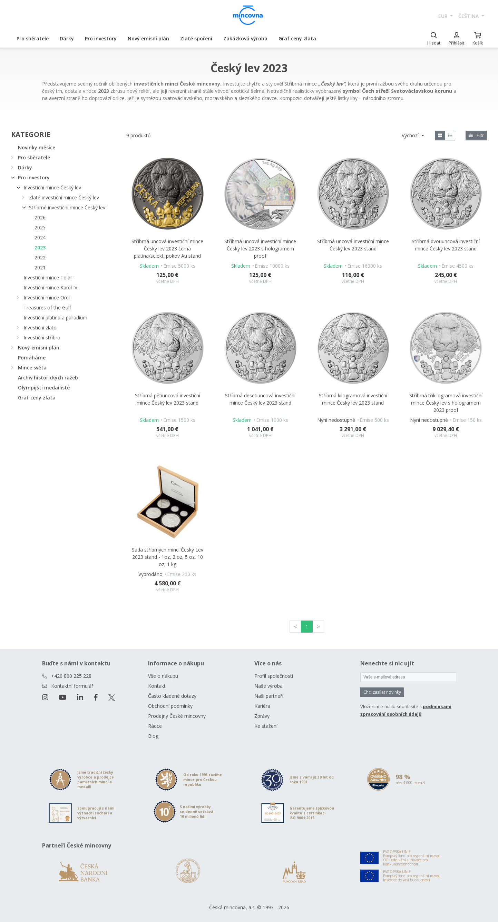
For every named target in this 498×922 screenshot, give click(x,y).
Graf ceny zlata (297, 38)
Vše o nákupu (163, 676)
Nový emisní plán (148, 38)
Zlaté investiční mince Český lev (64, 197)
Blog (153, 736)
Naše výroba (268, 686)
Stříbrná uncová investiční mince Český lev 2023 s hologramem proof (260, 248)
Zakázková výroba (245, 38)
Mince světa (32, 367)
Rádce (155, 726)
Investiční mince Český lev (52, 187)
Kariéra (262, 706)
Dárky (67, 38)
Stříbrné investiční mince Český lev (67, 207)
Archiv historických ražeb (48, 377)
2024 (40, 237)
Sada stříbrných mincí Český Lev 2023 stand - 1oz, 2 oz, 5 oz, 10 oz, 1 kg (167, 556)
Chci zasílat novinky (382, 692)
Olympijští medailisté (44, 387)
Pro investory (101, 38)
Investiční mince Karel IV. (50, 287)
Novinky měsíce (36, 147)
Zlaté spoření (196, 38)
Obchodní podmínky (170, 706)
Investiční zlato (40, 327)
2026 (40, 217)
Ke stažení (265, 726)
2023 (40, 247)
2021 (40, 267)
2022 (40, 257)
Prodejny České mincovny (177, 716)
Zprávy (262, 716)
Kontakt (157, 686)
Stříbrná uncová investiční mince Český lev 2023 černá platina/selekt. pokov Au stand (167, 248)
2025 (40, 227)
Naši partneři (268, 696)
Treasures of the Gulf (47, 307)
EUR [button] (443, 16)
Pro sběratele (33, 38)
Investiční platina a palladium (55, 317)
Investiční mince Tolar (47, 277)
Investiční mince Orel (46, 297)
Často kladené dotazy (172, 696)
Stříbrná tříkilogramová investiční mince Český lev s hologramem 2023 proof (445, 402)
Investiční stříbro (41, 337)
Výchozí (411, 135)
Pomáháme (32, 357)
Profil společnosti (273, 676)
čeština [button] (469, 16)
